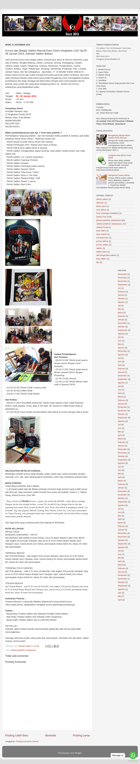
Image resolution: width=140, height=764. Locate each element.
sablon (99, 248)
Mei (119, 309)
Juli (119, 288)
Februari (121, 292)
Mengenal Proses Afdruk (119, 175)
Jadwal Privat (102, 227)
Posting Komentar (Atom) (27, 741)
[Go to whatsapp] (133, 755)
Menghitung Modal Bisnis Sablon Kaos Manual (119, 136)
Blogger (78, 753)
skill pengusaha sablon (106, 255)
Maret (120, 312)
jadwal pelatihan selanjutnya (23, 650)
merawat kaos (102, 238)
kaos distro (101, 231)
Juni (119, 341)
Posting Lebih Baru (16, 735)
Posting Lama (81, 735)
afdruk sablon (102, 199)
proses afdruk (102, 241)
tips (97, 262)
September (122, 285)
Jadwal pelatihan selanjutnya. (109, 224)
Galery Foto (101, 217)
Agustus (121, 302)
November (122, 281)
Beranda (50, 735)
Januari (121, 295)
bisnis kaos (101, 206)
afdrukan (100, 203)
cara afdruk (101, 210)
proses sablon (102, 245)
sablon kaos (101, 252)
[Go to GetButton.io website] (133, 761)
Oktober (121, 298)
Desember (122, 274)
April (120, 365)
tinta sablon (101, 259)
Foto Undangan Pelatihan (107, 213)
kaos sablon (101, 234)
